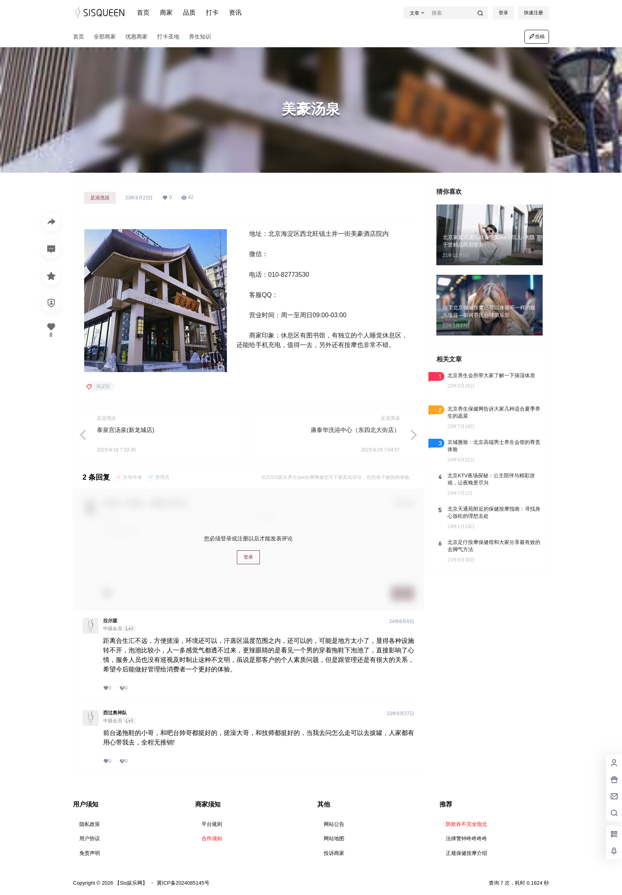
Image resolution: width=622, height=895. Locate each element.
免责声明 (89, 853)
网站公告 (334, 824)
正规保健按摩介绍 (466, 853)
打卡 (212, 12)
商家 (166, 12)
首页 (143, 12)
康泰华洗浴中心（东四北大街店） (355, 429)
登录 (503, 12)
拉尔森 (110, 620)
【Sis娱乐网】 (130, 883)
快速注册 (533, 12)
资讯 (235, 12)
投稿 (537, 36)
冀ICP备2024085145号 (183, 883)
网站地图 (334, 838)
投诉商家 (334, 853)
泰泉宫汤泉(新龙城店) (125, 429)
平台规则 (212, 824)
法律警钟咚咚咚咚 (466, 838)
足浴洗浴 (99, 198)
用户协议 (89, 838)
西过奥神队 (115, 712)
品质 (189, 12)
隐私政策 (89, 824)
